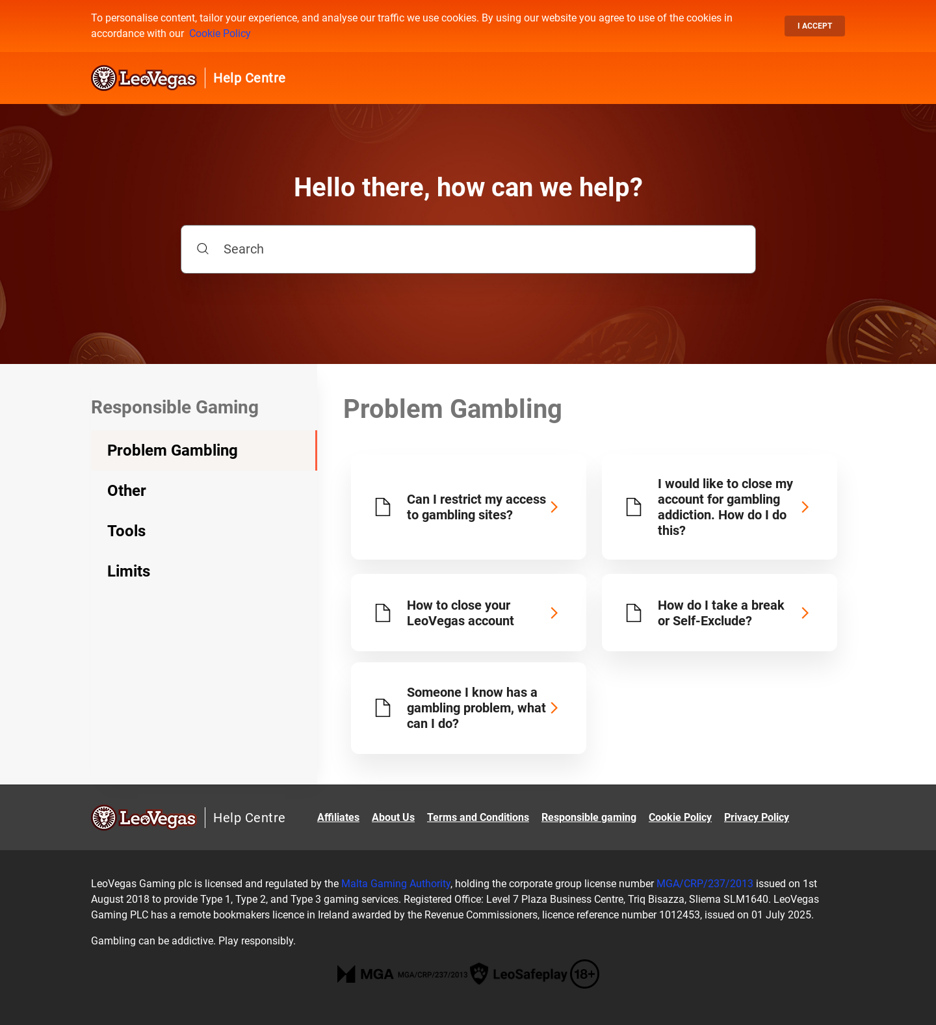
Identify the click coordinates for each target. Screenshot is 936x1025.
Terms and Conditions (478, 817)
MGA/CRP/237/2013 (704, 883)
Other (126, 491)
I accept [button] (815, 26)
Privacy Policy (756, 817)
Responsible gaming (588, 817)
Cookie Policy (220, 33)
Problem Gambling (172, 450)
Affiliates (338, 817)
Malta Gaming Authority (395, 883)
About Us (393, 817)
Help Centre (249, 78)
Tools (126, 531)
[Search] (468, 249)
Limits (128, 571)
